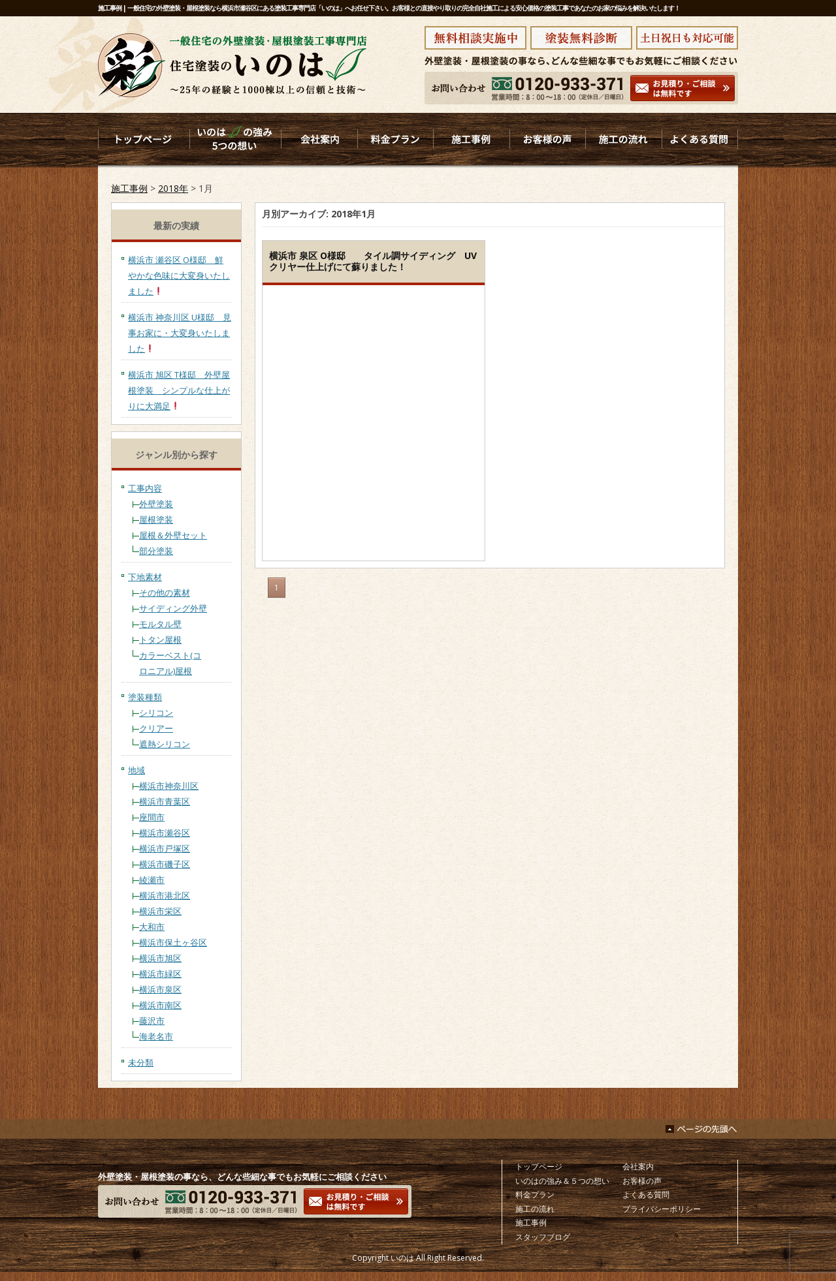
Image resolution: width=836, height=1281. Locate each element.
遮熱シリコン (164, 744)
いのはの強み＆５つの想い (562, 1180)
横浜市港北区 (164, 895)
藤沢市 (152, 1020)
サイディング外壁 (173, 608)
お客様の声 (642, 1180)
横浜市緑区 (160, 974)
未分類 (140, 1062)
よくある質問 (645, 1194)
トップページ (538, 1166)
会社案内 (638, 1166)
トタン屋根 (160, 639)
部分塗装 (156, 551)
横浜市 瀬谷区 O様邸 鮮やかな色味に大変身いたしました (179, 275)
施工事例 (129, 188)
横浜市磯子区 (164, 864)
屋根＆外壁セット (173, 535)
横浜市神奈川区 (169, 786)
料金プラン (535, 1194)
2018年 (173, 188)
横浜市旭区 (160, 958)
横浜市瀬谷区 (164, 833)
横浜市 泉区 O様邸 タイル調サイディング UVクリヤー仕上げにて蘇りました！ (373, 261)
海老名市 (156, 1036)
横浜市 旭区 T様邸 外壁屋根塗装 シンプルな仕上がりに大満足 (179, 390)
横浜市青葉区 (164, 801)
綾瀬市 (152, 880)
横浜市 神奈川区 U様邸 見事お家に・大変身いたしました (179, 332)
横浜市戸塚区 (164, 848)
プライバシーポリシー (661, 1208)
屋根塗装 (156, 519)
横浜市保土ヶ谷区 (173, 942)
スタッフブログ (542, 1236)
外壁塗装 (156, 504)
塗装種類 (145, 697)
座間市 (152, 817)
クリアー (156, 728)
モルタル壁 (160, 624)
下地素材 (145, 577)
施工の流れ (535, 1208)
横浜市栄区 (160, 911)
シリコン (156, 712)
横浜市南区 (160, 1005)
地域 (136, 770)
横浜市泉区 (160, 989)
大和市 (152, 927)
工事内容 (145, 488)
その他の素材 (164, 592)
